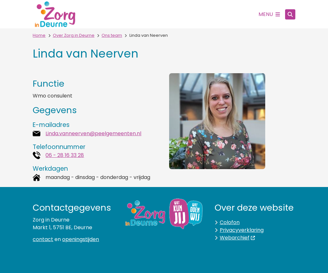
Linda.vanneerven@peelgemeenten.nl (93, 133)
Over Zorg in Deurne (73, 35)
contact (43, 239)
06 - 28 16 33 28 (64, 155)
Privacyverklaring (242, 230)
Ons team (112, 35)
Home (39, 35)
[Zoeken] (290, 14)
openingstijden (80, 239)
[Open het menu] (269, 14)
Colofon (230, 222)
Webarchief (238, 237)
